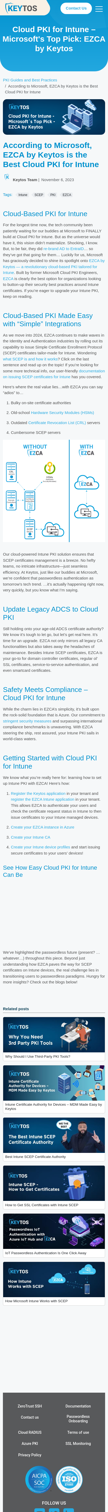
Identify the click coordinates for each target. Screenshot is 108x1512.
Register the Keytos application (38, 793)
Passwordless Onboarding (78, 1418)
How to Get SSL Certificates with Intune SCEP (41, 1205)
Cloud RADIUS (30, 1432)
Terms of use (78, 1432)
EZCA (8, 278)
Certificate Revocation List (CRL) (57, 422)
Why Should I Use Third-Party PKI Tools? (37, 1056)
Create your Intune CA (30, 837)
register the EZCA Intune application (42, 799)
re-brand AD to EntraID (64, 248)
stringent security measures (27, 721)
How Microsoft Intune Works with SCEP (36, 1301)
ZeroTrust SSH (30, 1406)
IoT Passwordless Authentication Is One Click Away (45, 1253)
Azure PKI (30, 1443)
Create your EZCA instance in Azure (42, 827)
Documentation (78, 1406)
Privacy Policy (29, 1455)
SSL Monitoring (78, 1443)
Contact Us (76, 8)
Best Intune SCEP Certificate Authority (35, 1157)
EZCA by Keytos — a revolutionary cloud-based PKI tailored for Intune (54, 266)
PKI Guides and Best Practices (30, 80)
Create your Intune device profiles (40, 847)
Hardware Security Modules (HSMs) (62, 412)
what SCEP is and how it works (30, 359)
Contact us (30, 1417)
